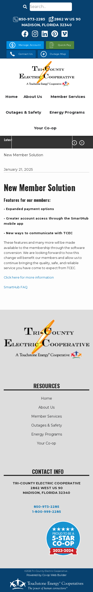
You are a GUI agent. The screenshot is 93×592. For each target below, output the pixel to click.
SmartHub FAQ (16, 287)
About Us (33, 96)
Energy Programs (67, 112)
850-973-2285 (46, 507)
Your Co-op (45, 128)
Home (11, 96)
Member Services (68, 96)
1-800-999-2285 (46, 512)
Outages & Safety (23, 112)
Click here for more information (29, 277)
